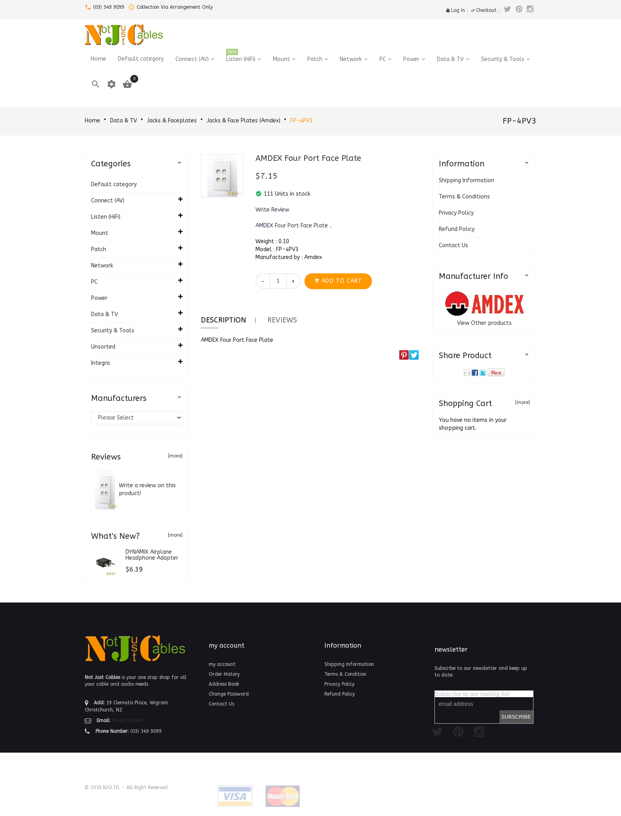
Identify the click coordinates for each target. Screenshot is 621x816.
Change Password (229, 694)
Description (223, 320)
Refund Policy (456, 229)
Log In (455, 10)
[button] (272, 210)
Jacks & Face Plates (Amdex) (243, 120)
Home (92, 120)
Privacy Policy (456, 213)
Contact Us (453, 245)
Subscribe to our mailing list (472, 694)
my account (222, 664)
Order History (224, 674)
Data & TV (123, 120)
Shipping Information (466, 180)
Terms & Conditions (464, 196)
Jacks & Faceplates (172, 120)
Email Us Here (127, 720)
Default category (114, 184)
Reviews (282, 320)
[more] (175, 456)
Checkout (484, 10)
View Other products (484, 323)
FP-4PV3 (301, 120)
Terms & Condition (345, 674)
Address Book (224, 684)
